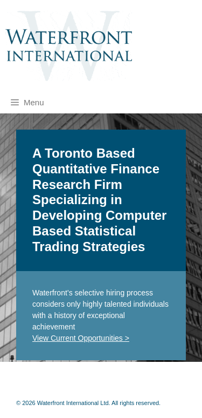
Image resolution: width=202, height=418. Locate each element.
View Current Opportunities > (80, 338)
